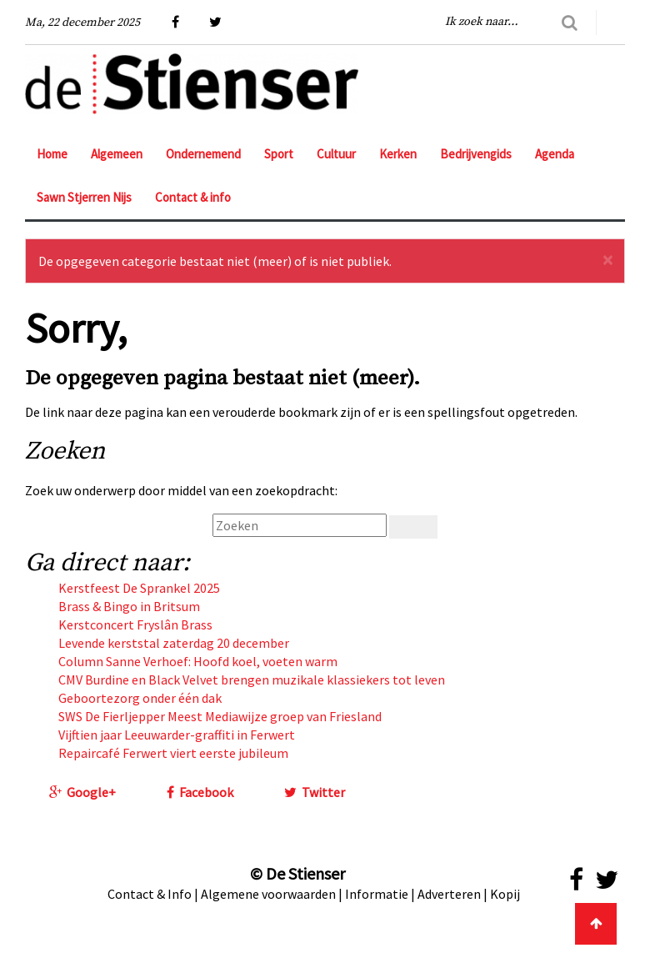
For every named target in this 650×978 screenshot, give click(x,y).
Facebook (200, 792)
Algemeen (116, 154)
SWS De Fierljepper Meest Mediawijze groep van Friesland (220, 716)
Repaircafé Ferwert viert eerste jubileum (173, 753)
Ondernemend (203, 154)
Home (52, 154)
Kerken (398, 154)
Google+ (82, 792)
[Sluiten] (607, 260)
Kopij (505, 893)
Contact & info (193, 197)
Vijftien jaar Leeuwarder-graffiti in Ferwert (176, 734)
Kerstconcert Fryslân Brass (135, 624)
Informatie (376, 893)
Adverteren (449, 893)
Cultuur (336, 154)
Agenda (554, 154)
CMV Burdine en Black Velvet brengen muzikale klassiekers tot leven (251, 679)
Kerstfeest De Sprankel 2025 (139, 587)
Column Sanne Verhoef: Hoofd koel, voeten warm (198, 661)
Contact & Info (150, 893)
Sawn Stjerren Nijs (84, 197)
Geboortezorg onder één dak (140, 698)
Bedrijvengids (476, 154)
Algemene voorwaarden (268, 893)
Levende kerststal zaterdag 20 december (173, 642)
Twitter (314, 792)
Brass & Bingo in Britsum (129, 606)
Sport (278, 154)
